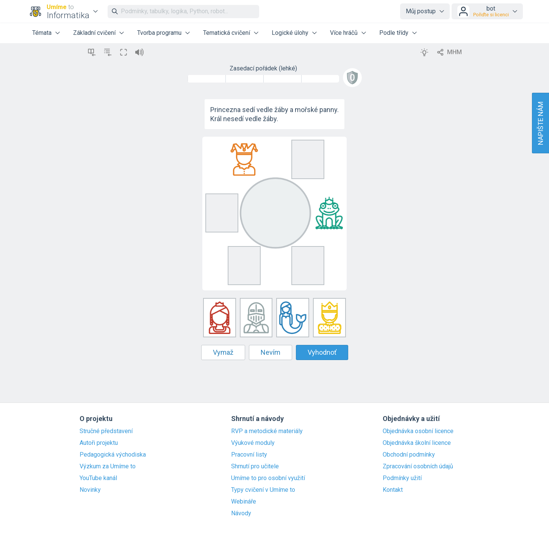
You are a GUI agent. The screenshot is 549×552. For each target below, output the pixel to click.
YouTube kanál (98, 478)
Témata (42, 32)
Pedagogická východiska (113, 454)
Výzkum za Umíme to (108, 466)
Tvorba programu (159, 32)
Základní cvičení (94, 32)
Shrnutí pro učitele (255, 466)
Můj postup (421, 11)
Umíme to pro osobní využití (268, 478)
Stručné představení (106, 431)
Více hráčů (344, 32)
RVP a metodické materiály (267, 431)
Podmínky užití (402, 478)
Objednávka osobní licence (418, 431)
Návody (241, 513)
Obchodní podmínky (409, 454)
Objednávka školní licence (417, 443)
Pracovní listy (249, 454)
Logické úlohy (290, 32)
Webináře (243, 501)
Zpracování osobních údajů (418, 466)
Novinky (90, 490)
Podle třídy (393, 32)
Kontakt (393, 490)
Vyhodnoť (322, 352)
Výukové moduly (253, 443)
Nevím (270, 352)
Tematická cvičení (226, 32)
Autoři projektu (99, 443)
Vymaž (223, 352)
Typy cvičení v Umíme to (263, 490)
